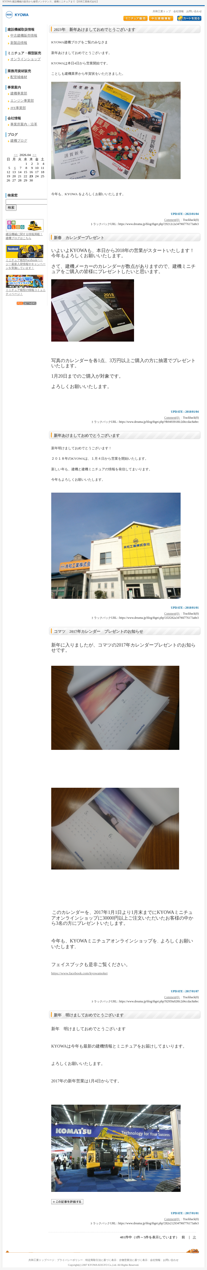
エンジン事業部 (22, 101)
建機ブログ (18, 140)
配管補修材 (18, 77)
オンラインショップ (25, 59)
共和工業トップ (162, 11)
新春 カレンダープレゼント (79, 238)
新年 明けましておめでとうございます (89, 1015)
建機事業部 (18, 93)
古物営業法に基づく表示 (133, 1260)
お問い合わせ (194, 11)
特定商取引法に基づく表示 (100, 1260)
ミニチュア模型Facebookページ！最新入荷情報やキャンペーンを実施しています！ (26, 264)
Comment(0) (172, 219)
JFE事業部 (18, 108)
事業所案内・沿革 (23, 124)
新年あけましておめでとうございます (87, 435)
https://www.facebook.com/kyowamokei (79, 973)
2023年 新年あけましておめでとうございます (94, 30)
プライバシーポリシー (70, 1260)
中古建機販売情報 (23, 35)
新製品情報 (18, 43)
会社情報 (178, 11)
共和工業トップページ (41, 1260)
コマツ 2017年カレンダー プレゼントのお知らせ (98, 631)
